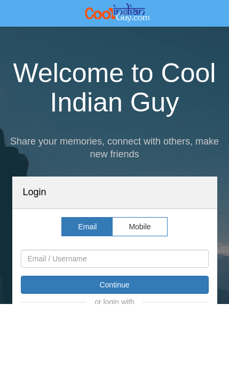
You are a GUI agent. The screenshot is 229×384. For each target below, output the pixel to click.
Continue (114, 285)
